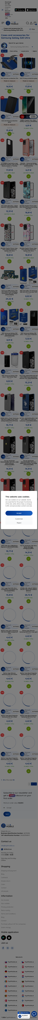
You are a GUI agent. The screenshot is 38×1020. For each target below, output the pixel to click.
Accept (19, 513)
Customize (19, 519)
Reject (19, 523)
